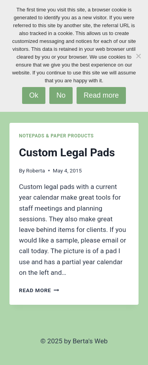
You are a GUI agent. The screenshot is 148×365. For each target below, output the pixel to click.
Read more (101, 95)
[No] (138, 56)
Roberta (35, 170)
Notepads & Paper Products (56, 136)
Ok (33, 95)
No (61, 95)
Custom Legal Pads (67, 152)
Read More (39, 290)
